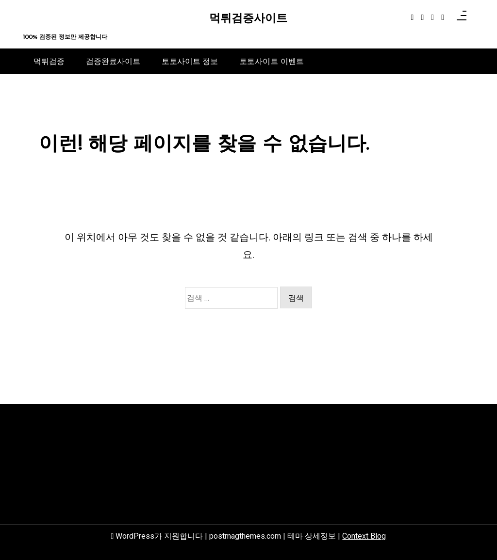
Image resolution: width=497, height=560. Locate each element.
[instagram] (422, 17)
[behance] (442, 17)
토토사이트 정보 (190, 61)
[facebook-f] (412, 17)
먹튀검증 (49, 61)
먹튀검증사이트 (248, 19)
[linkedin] (432, 17)
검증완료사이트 (113, 61)
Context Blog (364, 536)
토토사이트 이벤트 (271, 61)
